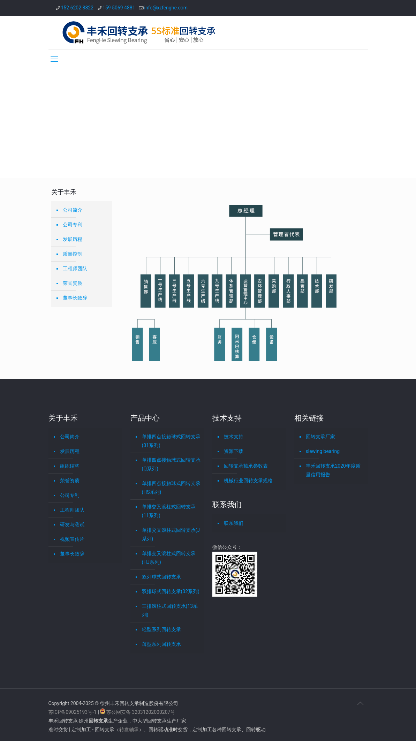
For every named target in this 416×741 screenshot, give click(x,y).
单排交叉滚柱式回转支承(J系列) (171, 534)
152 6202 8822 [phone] (77, 7)
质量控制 (72, 254)
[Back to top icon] (360, 703)
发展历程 (72, 239)
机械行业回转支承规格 (248, 480)
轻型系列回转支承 (161, 629)
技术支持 (233, 436)
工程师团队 (75, 268)
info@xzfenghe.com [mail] (166, 7)
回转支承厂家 (320, 436)
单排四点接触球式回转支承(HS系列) (171, 488)
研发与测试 (72, 524)
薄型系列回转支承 (161, 644)
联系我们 (233, 523)
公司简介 (72, 210)
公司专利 (72, 224)
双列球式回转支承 (161, 577)
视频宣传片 (72, 539)
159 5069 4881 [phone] (119, 7)
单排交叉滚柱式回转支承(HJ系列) (169, 558)
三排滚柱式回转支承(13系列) (170, 610)
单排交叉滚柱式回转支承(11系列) (169, 511)
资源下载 (233, 451)
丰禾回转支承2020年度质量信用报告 (333, 470)
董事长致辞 (75, 298)
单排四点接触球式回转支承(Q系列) (171, 464)
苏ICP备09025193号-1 (73, 712)
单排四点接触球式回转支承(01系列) (171, 441)
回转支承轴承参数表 (246, 466)
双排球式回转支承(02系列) (170, 591)
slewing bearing (323, 451)
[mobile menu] (54, 59)
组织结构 (70, 466)
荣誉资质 (72, 283)
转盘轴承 (129, 729)
